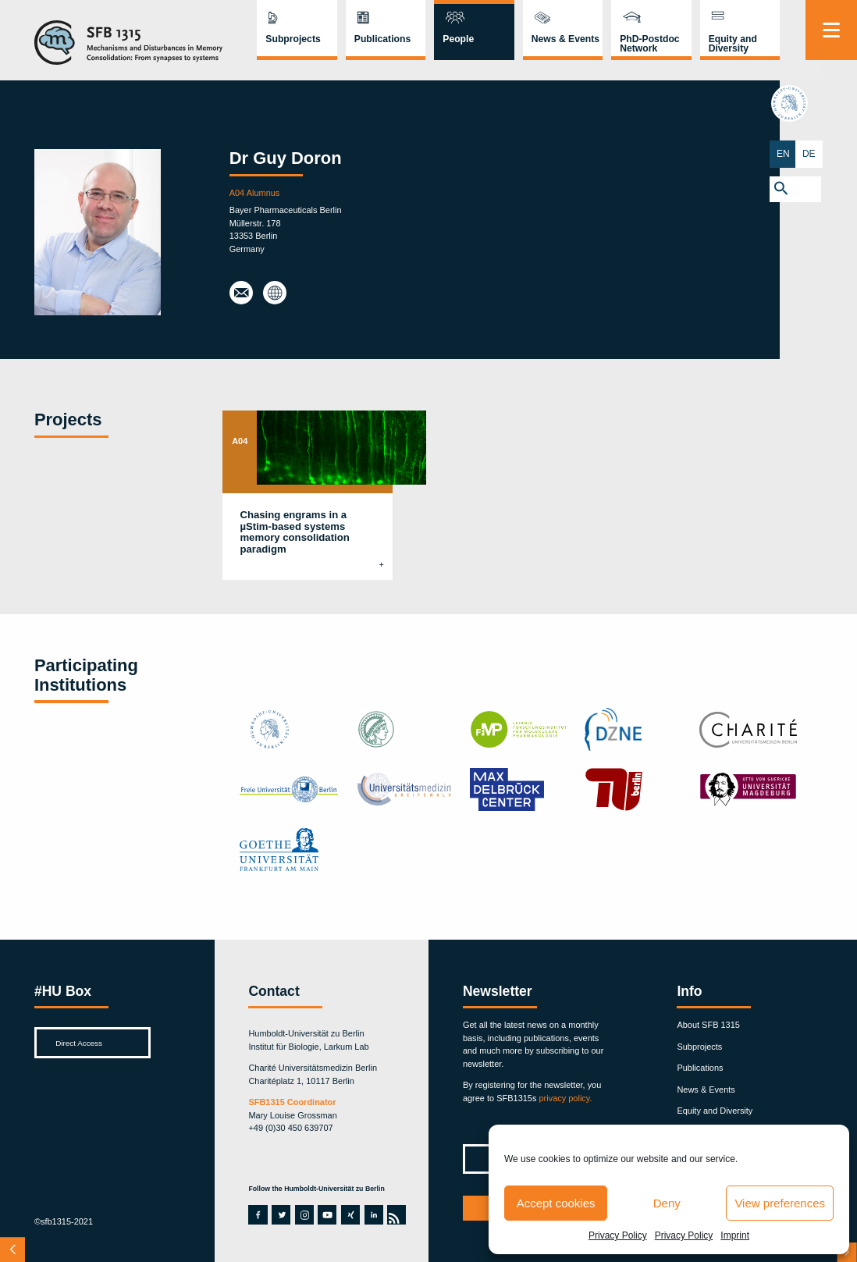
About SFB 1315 (708, 1024)
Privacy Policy (618, 1235)
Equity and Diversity (733, 44)
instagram (304, 1214)
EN (818, 153)
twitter (281, 1214)
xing (349, 1214)
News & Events (565, 39)
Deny (667, 1203)
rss (395, 1214)
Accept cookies (556, 1203)
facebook (256, 1214)
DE (844, 153)
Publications (382, 39)
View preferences (779, 1203)
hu (831, 106)
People (458, 39)
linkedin (373, 1214)
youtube (326, 1214)
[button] (831, 188)
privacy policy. (565, 1098)
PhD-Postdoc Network (649, 44)
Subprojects (292, 39)
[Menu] (831, 30)
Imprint (734, 1235)
